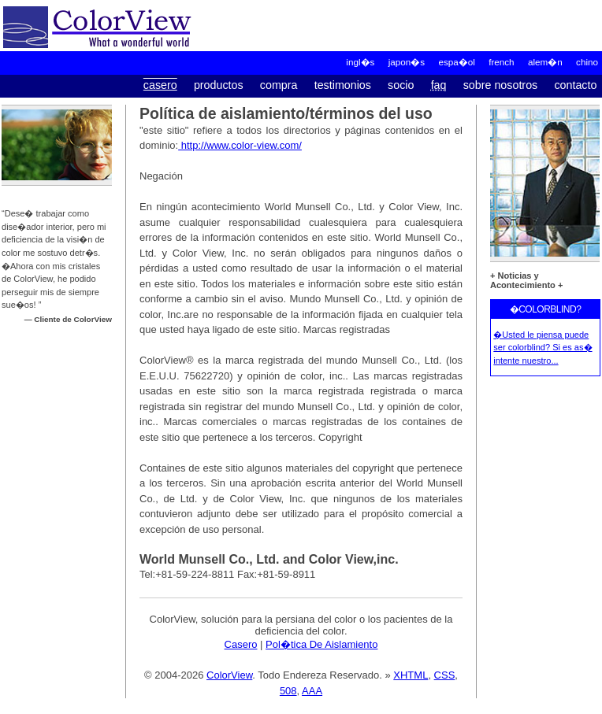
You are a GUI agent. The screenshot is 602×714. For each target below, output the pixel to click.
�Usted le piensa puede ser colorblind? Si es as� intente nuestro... (542, 347)
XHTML (410, 675)
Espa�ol (456, 62)
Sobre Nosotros (500, 85)
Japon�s (406, 62)
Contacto (575, 85)
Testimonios (342, 85)
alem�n (545, 62)
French (501, 62)
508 (288, 691)
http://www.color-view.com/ (240, 145)
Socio (401, 85)
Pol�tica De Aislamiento (321, 644)
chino (587, 62)
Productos (218, 85)
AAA (312, 691)
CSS (444, 675)
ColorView (229, 675)
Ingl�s (360, 62)
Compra (279, 85)
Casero (160, 85)
